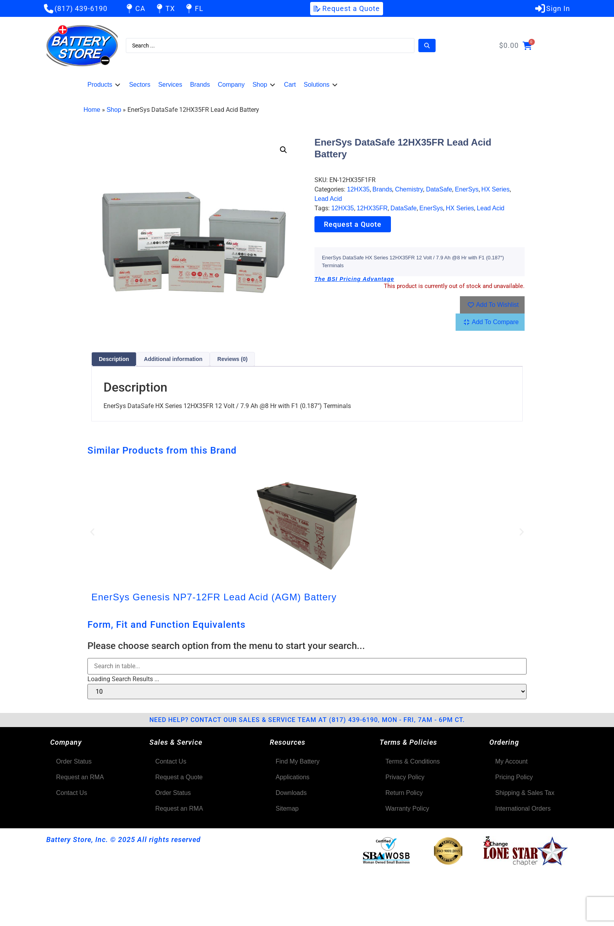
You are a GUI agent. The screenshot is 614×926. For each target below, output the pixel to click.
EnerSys (466, 189)
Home (92, 109)
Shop (114, 109)
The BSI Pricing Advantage (354, 279)
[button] (104, 84)
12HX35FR (372, 208)
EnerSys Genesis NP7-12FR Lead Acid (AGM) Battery (214, 597)
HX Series (495, 189)
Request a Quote (352, 224)
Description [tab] (114, 359)
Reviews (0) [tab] (232, 359)
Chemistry (409, 189)
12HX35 (358, 189)
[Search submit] (427, 45)
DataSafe (439, 189)
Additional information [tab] (173, 359)
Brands (382, 189)
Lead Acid (328, 198)
